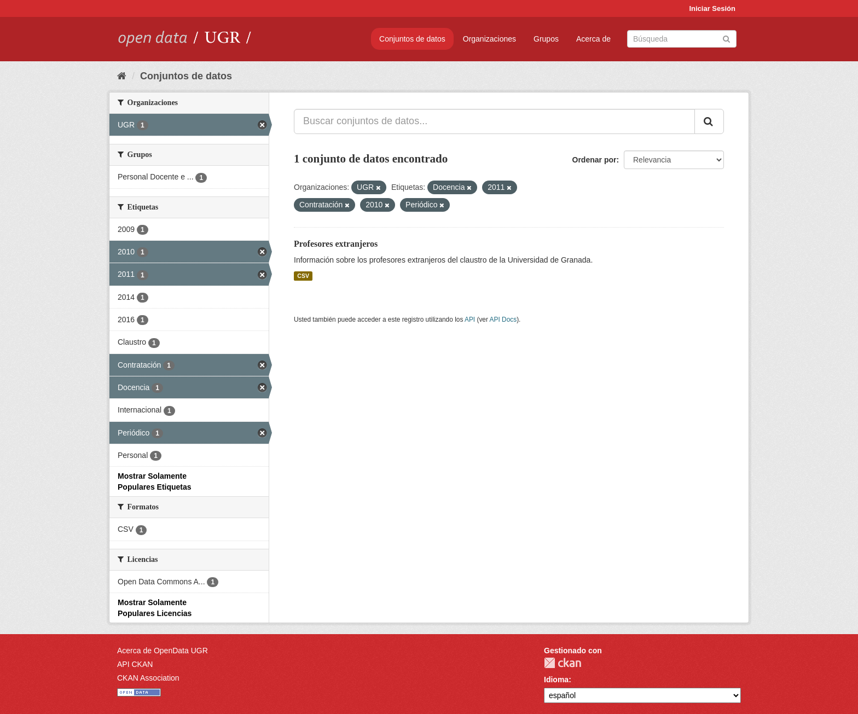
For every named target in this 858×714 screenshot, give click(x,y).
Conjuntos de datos (412, 38)
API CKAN (135, 664)
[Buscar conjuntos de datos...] (494, 121)
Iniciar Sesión (712, 8)
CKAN (562, 663)
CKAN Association (148, 678)
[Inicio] (121, 76)
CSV (303, 275)
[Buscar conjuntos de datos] (682, 39)
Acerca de (593, 38)
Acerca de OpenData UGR (162, 650)
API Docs (503, 319)
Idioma (556, 679)
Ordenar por (594, 159)
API (470, 319)
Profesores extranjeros (336, 243)
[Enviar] (726, 38)
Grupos (546, 38)
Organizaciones (489, 38)
